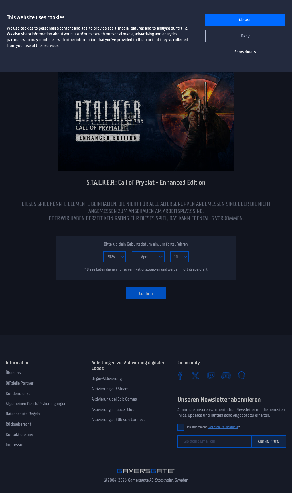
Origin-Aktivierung (107, 378)
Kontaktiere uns (19, 434)
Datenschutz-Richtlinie (223, 427)
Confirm (146, 293)
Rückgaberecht (18, 424)
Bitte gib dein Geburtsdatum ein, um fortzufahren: (146, 244)
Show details (245, 52)
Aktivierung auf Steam (110, 389)
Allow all (245, 20)
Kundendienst (18, 393)
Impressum (16, 445)
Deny (245, 36)
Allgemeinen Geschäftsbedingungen (36, 404)
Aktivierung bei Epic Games (114, 399)
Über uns (13, 373)
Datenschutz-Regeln (23, 414)
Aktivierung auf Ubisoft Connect (118, 419)
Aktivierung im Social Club (113, 409)
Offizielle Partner (19, 383)
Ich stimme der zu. (214, 427)
